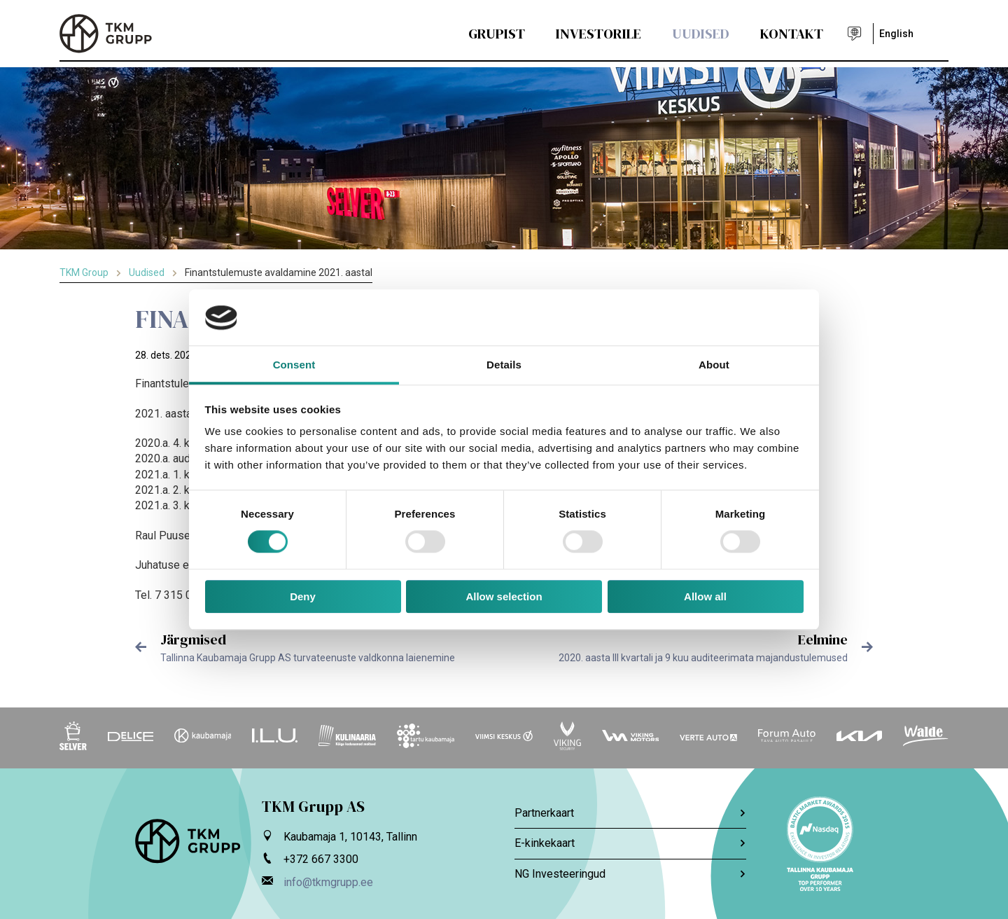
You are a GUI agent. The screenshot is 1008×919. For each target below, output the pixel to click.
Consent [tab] (294, 365)
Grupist (496, 33)
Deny (303, 596)
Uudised (700, 33)
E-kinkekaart (630, 843)
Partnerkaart (630, 813)
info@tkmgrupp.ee (328, 882)
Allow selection (503, 596)
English (896, 33)
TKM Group (83, 272)
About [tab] (714, 365)
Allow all (705, 596)
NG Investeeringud (630, 873)
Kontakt (791, 33)
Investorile (598, 33)
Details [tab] (504, 365)
